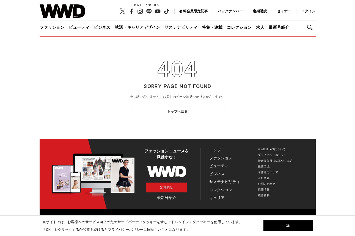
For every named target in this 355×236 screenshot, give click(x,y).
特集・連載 (212, 27)
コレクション (239, 27)
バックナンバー (230, 11)
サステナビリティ (180, 27)
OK (288, 226)
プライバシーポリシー (272, 155)
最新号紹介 (279, 27)
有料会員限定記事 (193, 11)
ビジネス (102, 27)
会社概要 (263, 178)
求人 (260, 27)
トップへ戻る (177, 111)
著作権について (268, 172)
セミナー (284, 11)
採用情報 (263, 189)
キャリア (217, 197)
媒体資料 (263, 195)
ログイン (308, 11)
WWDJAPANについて (271, 149)
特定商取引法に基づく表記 (275, 160)
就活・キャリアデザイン (137, 27)
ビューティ (79, 27)
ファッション (52, 27)
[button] (311, 27)
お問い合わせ (266, 183)
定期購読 (260, 11)
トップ (215, 150)
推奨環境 (263, 166)
